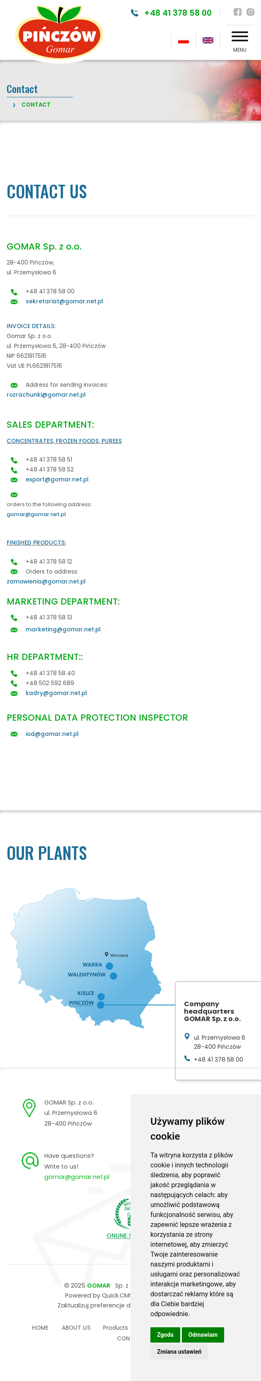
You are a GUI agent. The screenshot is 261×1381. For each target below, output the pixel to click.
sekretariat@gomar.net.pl (64, 301)
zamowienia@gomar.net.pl (46, 582)
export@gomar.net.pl (57, 479)
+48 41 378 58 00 (177, 13)
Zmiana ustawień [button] (179, 1351)
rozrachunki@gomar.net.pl (46, 395)
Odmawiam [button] (203, 1334)
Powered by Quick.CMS (99, 1295)
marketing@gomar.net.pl (63, 629)
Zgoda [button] (165, 1334)
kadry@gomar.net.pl (56, 693)
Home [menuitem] (40, 1328)
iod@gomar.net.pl (52, 734)
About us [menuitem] (76, 1328)
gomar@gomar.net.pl (36, 514)
